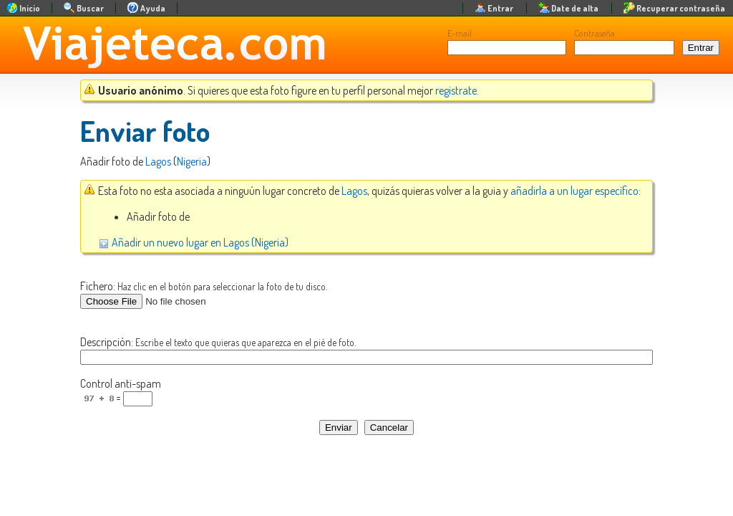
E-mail (459, 33)
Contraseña (594, 33)
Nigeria (192, 161)
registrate (456, 90)
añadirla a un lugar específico (574, 190)
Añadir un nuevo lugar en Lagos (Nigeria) (193, 242)
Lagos (158, 161)
